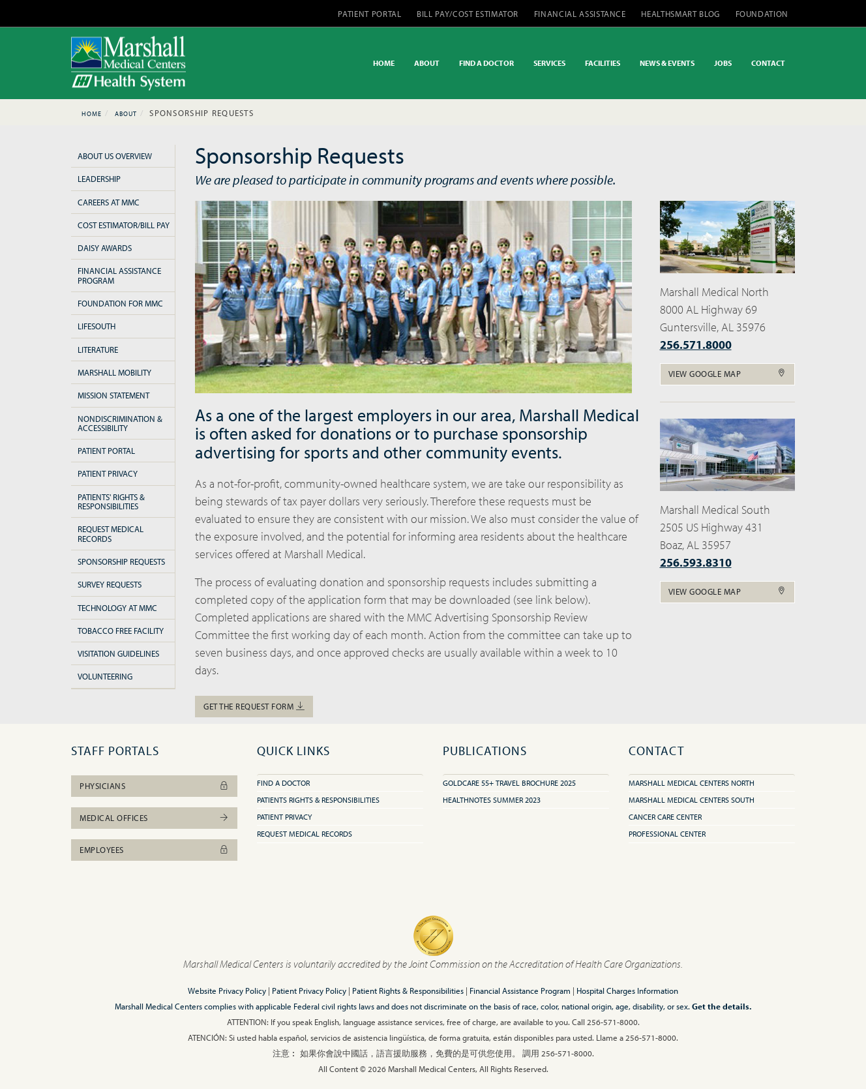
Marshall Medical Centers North (691, 783)
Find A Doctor (283, 783)
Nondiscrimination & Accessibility (120, 423)
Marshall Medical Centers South (691, 800)
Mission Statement (113, 395)
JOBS (723, 63)
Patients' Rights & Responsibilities (111, 501)
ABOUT (427, 63)
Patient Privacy (108, 473)
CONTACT (768, 63)
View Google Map (727, 373)
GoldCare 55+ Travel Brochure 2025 (509, 783)
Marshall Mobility (114, 372)
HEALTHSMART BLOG (680, 13)
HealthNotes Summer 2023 (492, 800)
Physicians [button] (154, 786)
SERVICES (549, 63)
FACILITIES (602, 63)
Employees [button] (154, 849)
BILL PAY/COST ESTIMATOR (467, 13)
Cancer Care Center (665, 817)
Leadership (99, 178)
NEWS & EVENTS (667, 63)
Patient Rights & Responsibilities (408, 990)
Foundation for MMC (120, 303)
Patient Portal (106, 450)
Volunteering (105, 676)
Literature (98, 349)
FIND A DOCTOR (486, 63)
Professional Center (667, 834)
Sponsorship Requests (121, 561)
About (126, 114)
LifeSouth (96, 326)
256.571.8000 (696, 344)
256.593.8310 (696, 562)
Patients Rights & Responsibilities (318, 800)
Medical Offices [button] (154, 818)
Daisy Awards (105, 248)
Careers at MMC (109, 202)
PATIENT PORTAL (369, 13)
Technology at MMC (117, 608)
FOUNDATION (762, 13)
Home (92, 114)
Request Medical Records (110, 533)
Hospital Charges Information (627, 990)
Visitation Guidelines (118, 653)
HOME (384, 63)
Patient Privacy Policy (309, 990)
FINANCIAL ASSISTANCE (580, 13)
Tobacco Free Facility (121, 630)
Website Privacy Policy (227, 990)
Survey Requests (110, 584)
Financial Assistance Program (119, 275)
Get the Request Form (254, 706)
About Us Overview (115, 156)
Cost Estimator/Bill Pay (124, 225)
